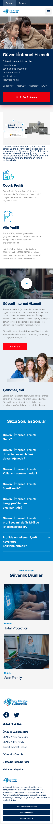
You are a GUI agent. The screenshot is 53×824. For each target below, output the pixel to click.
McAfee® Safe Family (13, 742)
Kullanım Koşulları (13, 769)
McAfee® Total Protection (15, 737)
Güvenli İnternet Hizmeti (15, 747)
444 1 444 (12, 724)
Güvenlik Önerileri (14, 754)
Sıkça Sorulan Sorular (16, 761)
